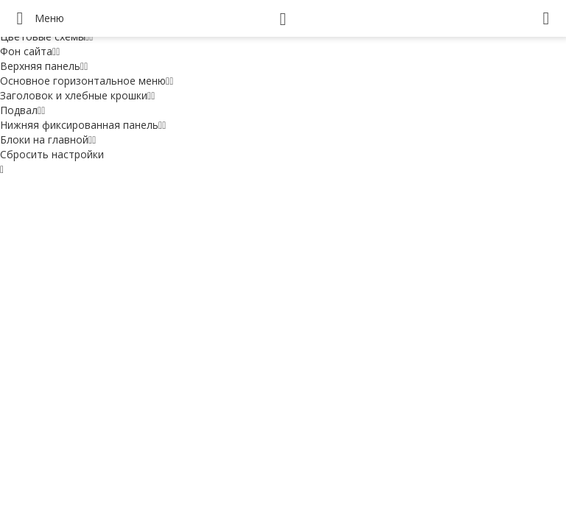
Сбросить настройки (52, 154)
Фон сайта (30, 51)
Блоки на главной (48, 139)
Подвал (22, 110)
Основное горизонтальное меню (86, 81)
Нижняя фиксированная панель (83, 125)
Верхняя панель (44, 66)
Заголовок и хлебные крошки (77, 95)
